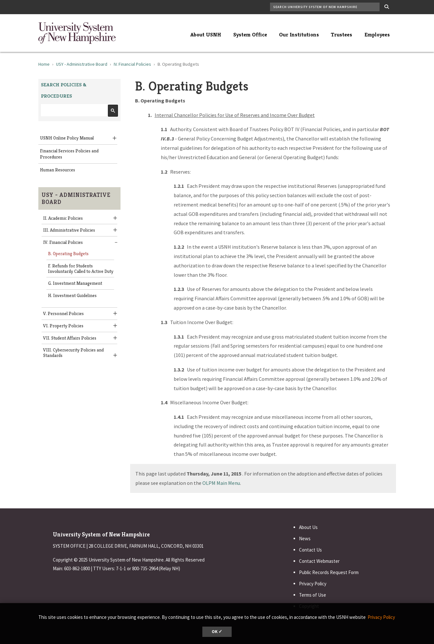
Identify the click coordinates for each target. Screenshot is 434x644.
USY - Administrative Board (81, 64)
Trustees (341, 34)
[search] (73, 110)
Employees (377, 34)
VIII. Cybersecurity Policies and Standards (73, 352)
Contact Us (310, 550)
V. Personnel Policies (63, 313)
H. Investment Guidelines (72, 295)
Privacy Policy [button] (381, 617)
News (305, 538)
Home (44, 64)
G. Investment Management (75, 283)
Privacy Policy (312, 584)
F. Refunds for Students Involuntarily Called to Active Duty (80, 268)
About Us (308, 527)
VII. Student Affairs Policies (69, 338)
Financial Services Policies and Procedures (69, 154)
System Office (250, 34)
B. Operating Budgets (68, 253)
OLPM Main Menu (221, 483)
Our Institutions (299, 34)
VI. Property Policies (63, 326)
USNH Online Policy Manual (67, 138)
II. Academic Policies (63, 218)
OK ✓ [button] (217, 631)
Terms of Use (312, 595)
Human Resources (57, 170)
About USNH (205, 34)
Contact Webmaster (319, 561)
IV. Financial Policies (132, 64)
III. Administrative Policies (69, 230)
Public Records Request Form (329, 572)
